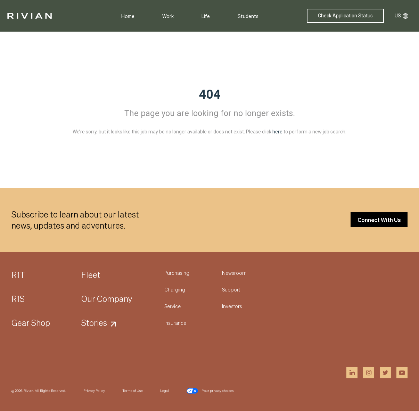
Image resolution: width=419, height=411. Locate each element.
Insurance (175, 323)
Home (127, 16)
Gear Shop (30, 322)
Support (231, 289)
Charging (174, 289)
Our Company (106, 298)
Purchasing (176, 273)
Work (168, 16)
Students (248, 16)
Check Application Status (345, 15)
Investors (232, 306)
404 (210, 94)
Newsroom (234, 273)
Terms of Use (132, 390)
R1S (18, 298)
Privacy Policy (94, 390)
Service (172, 306)
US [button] (401, 16)
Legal (164, 390)
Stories (94, 322)
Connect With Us (379, 219)
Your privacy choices (210, 391)
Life (206, 16)
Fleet (90, 274)
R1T (18, 274)
